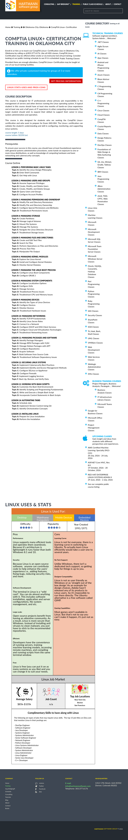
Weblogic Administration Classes (94, 367)
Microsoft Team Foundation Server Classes (94, 249)
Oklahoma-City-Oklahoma (36, 27)
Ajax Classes (103, 58)
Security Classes (95, 315)
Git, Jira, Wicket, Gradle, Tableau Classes (105, 165)
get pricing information (66, 81)
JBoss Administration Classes (104, 189)
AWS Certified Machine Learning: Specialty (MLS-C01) (99, 450)
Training (76, 4)
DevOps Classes (105, 145)
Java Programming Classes (103, 179)
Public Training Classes (70, 58)
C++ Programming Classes (103, 103)
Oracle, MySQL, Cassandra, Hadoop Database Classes (95, 271)
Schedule (8, 792)
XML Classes (93, 374)
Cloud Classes (104, 115)
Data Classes (103, 133)
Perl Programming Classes (94, 284)
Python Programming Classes (94, 294)
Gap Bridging (63, 4)
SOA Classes (93, 327)
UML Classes (93, 338)
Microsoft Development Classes (94, 232)
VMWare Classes (95, 342)
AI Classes (102, 53)
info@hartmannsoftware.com (78, 786)
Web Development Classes (94, 350)
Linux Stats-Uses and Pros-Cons (26, 87)
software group (105, 829)
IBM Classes (103, 172)
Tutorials (8, 797)
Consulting (49, 4)
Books (7, 808)
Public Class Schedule (93, 4)
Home (8, 27)
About (108, 4)
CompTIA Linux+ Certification (64, 27)
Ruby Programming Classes (94, 304)
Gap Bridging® (10, 789)
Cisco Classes (103, 110)
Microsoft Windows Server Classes (95, 259)
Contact (117, 4)
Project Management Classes (93, 428)
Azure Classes (104, 75)
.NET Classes (103, 42)
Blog (6, 800)
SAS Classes (93, 311)
